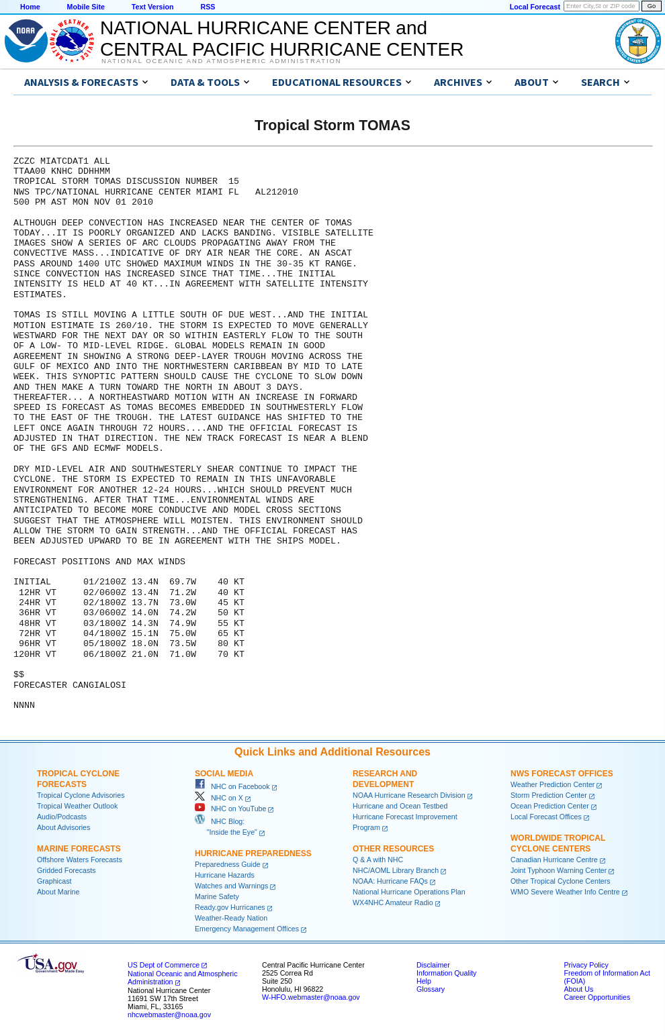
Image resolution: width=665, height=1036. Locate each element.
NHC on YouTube (230, 809)
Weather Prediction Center (552, 784)
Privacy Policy (586, 965)
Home (30, 7)
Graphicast (54, 881)
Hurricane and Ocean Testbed (400, 806)
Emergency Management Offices (247, 929)
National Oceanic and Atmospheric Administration (221, 61)
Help (423, 981)
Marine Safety (217, 896)
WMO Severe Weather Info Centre (565, 892)
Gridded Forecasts (66, 870)
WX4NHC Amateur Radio (393, 902)
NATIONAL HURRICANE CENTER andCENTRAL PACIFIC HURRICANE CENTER (281, 38)
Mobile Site (86, 7)
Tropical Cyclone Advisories (81, 795)
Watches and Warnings (231, 886)
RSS (207, 7)
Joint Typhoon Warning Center (559, 870)
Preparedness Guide (228, 864)
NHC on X (219, 798)
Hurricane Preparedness (253, 853)
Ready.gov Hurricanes (230, 907)
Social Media (224, 773)
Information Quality (446, 973)
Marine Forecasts (79, 848)
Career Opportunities (597, 997)
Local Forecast (535, 7)
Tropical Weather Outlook (77, 806)
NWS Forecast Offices (562, 773)
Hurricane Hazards (225, 875)
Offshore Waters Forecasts (79, 860)
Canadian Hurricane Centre (554, 860)
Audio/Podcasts (62, 817)
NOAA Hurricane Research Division (409, 795)
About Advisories (63, 827)
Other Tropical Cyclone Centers (561, 881)
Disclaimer (433, 965)
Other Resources (393, 848)
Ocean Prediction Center (550, 806)
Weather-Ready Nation (231, 918)
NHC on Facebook (232, 786)
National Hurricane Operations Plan (409, 892)
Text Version (153, 7)
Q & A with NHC (378, 860)
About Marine (58, 892)
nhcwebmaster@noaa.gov (169, 1015)
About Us (578, 989)
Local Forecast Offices (546, 817)
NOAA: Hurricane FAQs (390, 881)
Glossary (430, 989)
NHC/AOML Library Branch (396, 870)
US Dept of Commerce (164, 965)
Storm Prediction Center (549, 795)
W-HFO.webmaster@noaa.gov (311, 997)
